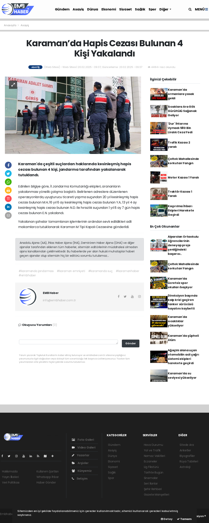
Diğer (164, 9)
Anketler (185, 450)
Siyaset (125, 9)
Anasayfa (10, 25)
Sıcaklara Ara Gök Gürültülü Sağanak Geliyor (182, 111)
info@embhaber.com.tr (59, 300)
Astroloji (185, 467)
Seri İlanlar (151, 483)
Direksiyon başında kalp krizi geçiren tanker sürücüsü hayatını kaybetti (182, 302)
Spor (152, 9)
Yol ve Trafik (152, 450)
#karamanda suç (100, 271)
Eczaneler (150, 461)
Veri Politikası (10, 482)
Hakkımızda (10, 471)
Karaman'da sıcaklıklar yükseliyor (177, 321)
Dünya (92, 9)
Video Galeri (83, 447)
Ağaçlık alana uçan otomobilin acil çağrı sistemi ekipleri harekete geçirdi (183, 356)
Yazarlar (80, 455)
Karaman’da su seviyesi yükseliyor (182, 375)
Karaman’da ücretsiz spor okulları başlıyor (180, 283)
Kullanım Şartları (48, 471)
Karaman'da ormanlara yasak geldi (181, 94)
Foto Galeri (83, 440)
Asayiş (78, 9)
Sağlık (140, 9)
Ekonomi (108, 9)
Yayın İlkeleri (10, 477)
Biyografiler (187, 456)
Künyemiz (81, 471)
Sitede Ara (187, 445)
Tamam (184, 519)
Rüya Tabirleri (189, 461)
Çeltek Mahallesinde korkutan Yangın (183, 161)
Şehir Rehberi (153, 489)
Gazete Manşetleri (156, 495)
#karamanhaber (127, 271)
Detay (166, 519)
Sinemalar (151, 478)
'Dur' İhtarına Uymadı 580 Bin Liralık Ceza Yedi (180, 128)
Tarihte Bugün (153, 472)
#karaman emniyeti (71, 271)
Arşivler (80, 463)
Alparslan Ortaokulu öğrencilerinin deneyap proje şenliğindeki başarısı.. (183, 245)
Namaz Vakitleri (154, 456)
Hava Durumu (153, 445)
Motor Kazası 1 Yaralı (183, 177)
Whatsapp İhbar (48, 477)
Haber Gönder (46, 482)
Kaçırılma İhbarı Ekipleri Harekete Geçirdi (181, 210)
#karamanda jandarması (36, 271)
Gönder (130, 343)
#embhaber (27, 275)
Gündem (62, 9)
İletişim (79, 479)
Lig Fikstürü (151, 467)
